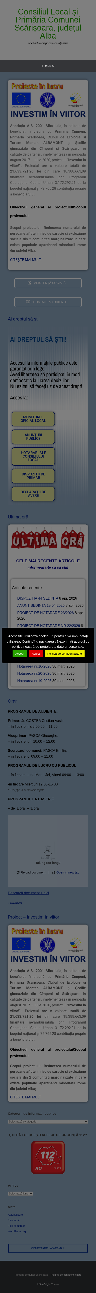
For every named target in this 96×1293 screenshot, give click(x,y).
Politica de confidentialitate (64, 653)
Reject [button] (36, 653)
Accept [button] (19, 653)
